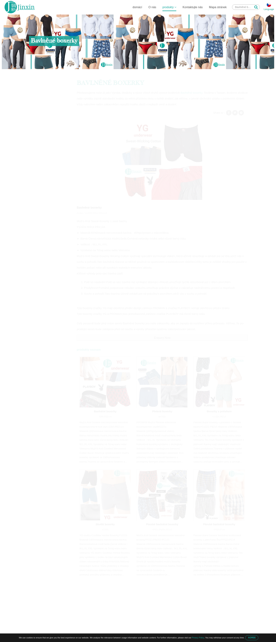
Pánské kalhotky (39, 112)
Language (269, 9)
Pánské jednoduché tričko (45, 119)
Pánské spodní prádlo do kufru (47, 134)
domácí (137, 7)
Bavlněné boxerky (92, 73)
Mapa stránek (217, 7)
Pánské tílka (37, 141)
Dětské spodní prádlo (42, 91)
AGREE (252, 637)
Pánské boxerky (69, 73)
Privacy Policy (198, 638)
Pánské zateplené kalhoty (45, 126)
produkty (169, 7)
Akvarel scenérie (39, 148)
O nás (152, 7)
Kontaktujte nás (192, 7)
